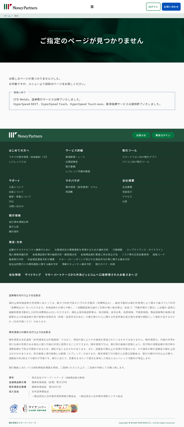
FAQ (11, 201)
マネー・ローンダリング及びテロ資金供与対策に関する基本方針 (94, 259)
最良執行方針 (16, 259)
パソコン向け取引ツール (135, 161)
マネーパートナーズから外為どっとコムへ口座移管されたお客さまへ (91, 275)
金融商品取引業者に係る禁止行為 (99, 254)
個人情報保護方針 (19, 254)
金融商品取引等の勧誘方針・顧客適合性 (55, 254)
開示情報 (15, 215)
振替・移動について (20, 196)
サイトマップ (33, 275)
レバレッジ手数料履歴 (78, 171)
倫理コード (159, 254)
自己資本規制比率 (19, 221)
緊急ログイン (163, 135)
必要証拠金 (72, 161)
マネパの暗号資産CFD (28, 156)
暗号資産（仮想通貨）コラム (82, 187)
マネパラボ (73, 180)
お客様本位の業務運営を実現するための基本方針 (82, 249)
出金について (16, 191)
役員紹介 (127, 191)
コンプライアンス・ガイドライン (144, 249)
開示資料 (14, 231)
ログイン (153, 6)
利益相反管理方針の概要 (41, 259)
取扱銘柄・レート (75, 156)
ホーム (7, 15)
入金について (16, 187)
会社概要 (128, 180)
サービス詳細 (74, 150)
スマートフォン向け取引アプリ (139, 156)
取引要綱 (70, 166)
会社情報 (15, 275)
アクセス (127, 196)
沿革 (124, 201)
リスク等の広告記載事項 (135, 254)
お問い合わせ (171, 6)
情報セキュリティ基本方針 (77, 264)
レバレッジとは (17, 161)
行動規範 (118, 249)
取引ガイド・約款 (105, 264)
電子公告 (14, 226)
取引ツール (129, 150)
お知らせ (141, 135)
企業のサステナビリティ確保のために (30, 249)
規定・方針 (16, 242)
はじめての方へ (19, 150)
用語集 (69, 191)
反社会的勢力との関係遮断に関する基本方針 (33, 264)
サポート (14, 180)
